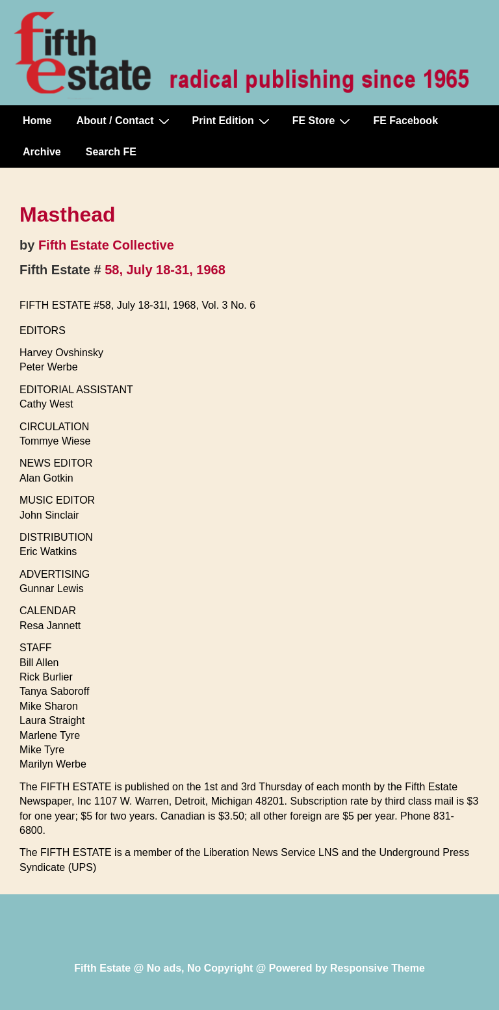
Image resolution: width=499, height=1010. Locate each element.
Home (37, 120)
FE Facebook (405, 120)
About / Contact (124, 121)
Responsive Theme (377, 968)
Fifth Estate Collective (106, 245)
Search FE (111, 151)
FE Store (323, 121)
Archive (42, 151)
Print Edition (232, 121)
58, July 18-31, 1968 (165, 270)
